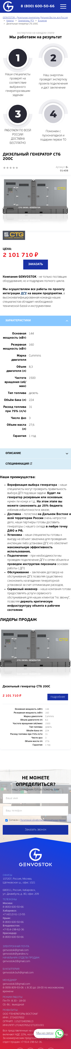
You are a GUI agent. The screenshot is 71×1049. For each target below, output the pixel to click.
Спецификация (17, 464)
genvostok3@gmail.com (16, 984)
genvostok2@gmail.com (16, 961)
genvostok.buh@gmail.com (18, 973)
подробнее (58, 697)
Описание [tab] (13, 453)
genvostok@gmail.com (16, 950)
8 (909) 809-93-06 (13, 988)
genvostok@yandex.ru (15, 954)
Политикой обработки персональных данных (43, 820)
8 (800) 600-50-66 (13, 922)
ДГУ (24, 293)
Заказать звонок (35, 829)
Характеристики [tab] (18, 320)
